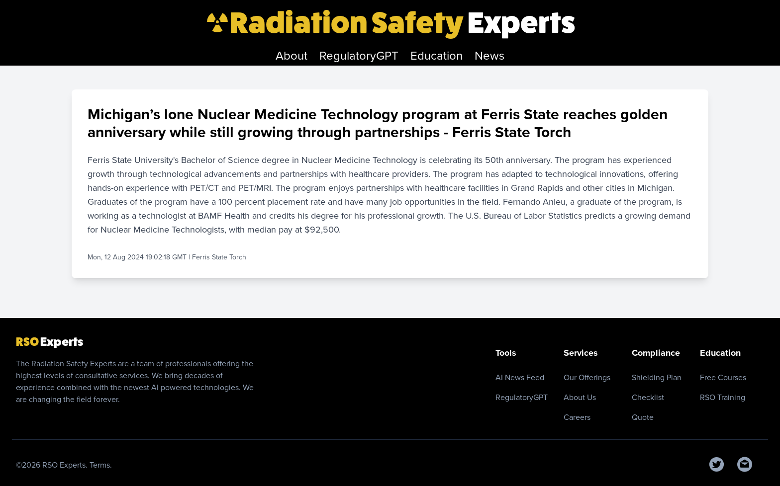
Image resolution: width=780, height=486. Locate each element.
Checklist (648, 397)
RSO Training (722, 397)
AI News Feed (519, 377)
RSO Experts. (66, 465)
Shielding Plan (657, 377)
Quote (643, 417)
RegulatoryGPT (521, 397)
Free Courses (723, 377)
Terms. (101, 465)
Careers (577, 417)
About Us (580, 397)
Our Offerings (587, 377)
